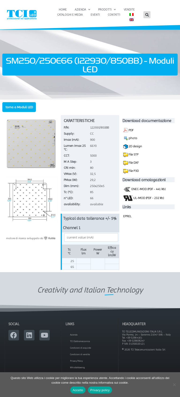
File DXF (133, 162)
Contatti (114, 14)
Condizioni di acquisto (80, 348)
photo (130, 138)
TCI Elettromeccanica (80, 341)
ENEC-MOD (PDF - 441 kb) (144, 189)
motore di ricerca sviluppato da (30, 238)
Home (63, 9)
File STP (133, 154)
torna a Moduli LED (19, 107)
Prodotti (107, 9)
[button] (146, 14)
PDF (128, 130)
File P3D (133, 171)
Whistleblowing (77, 367)
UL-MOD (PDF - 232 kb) (143, 198)
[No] (174, 384)
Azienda (82, 9)
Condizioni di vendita (80, 354)
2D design (132, 146)
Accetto (78, 390)
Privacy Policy (76, 361)
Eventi (95, 14)
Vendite (129, 9)
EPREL (127, 216)
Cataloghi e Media (70, 14)
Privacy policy (100, 390)
